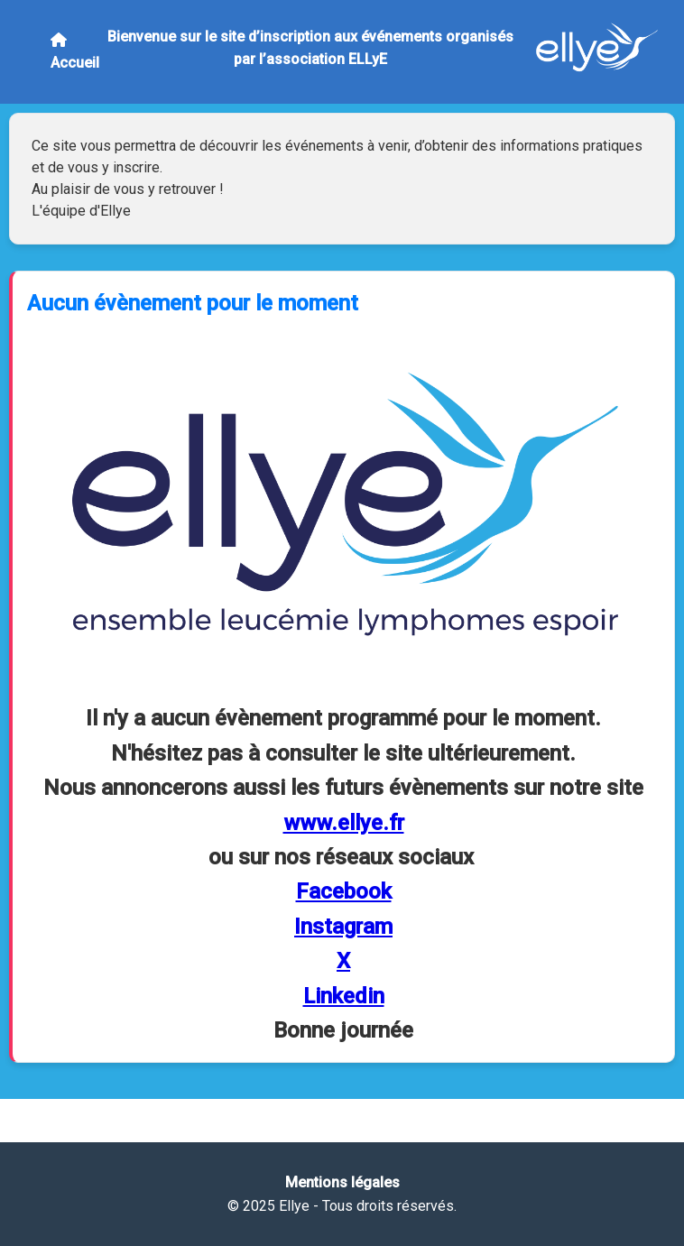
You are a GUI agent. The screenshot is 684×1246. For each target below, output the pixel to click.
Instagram (343, 926)
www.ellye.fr (343, 822)
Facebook (344, 891)
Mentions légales (342, 1182)
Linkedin (343, 996)
